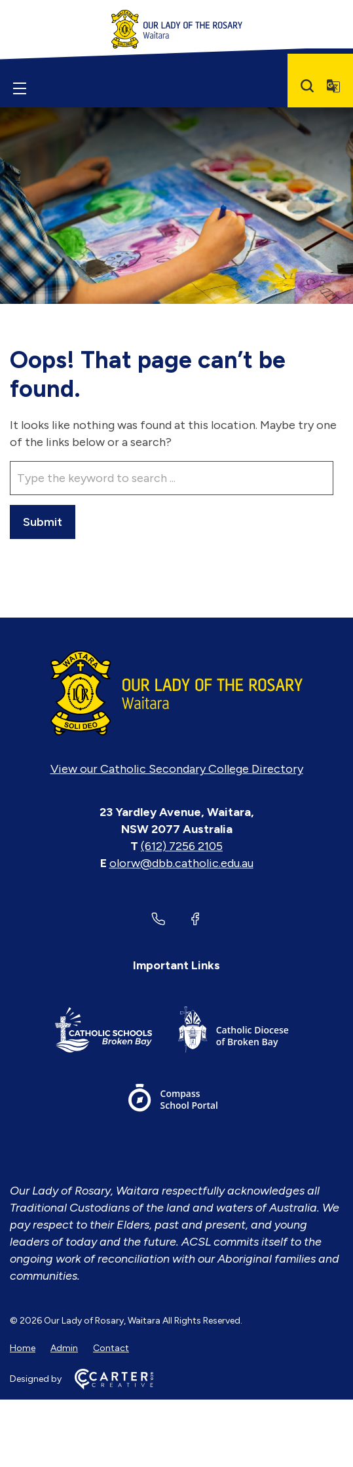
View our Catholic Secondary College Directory (176, 769)
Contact (111, 1348)
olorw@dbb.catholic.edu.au (181, 863)
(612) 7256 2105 (182, 846)
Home (22, 1348)
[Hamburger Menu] (19, 88)
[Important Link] (103, 1031)
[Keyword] (171, 478)
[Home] (176, 692)
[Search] (307, 85)
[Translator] (333, 85)
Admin (64, 1348)
